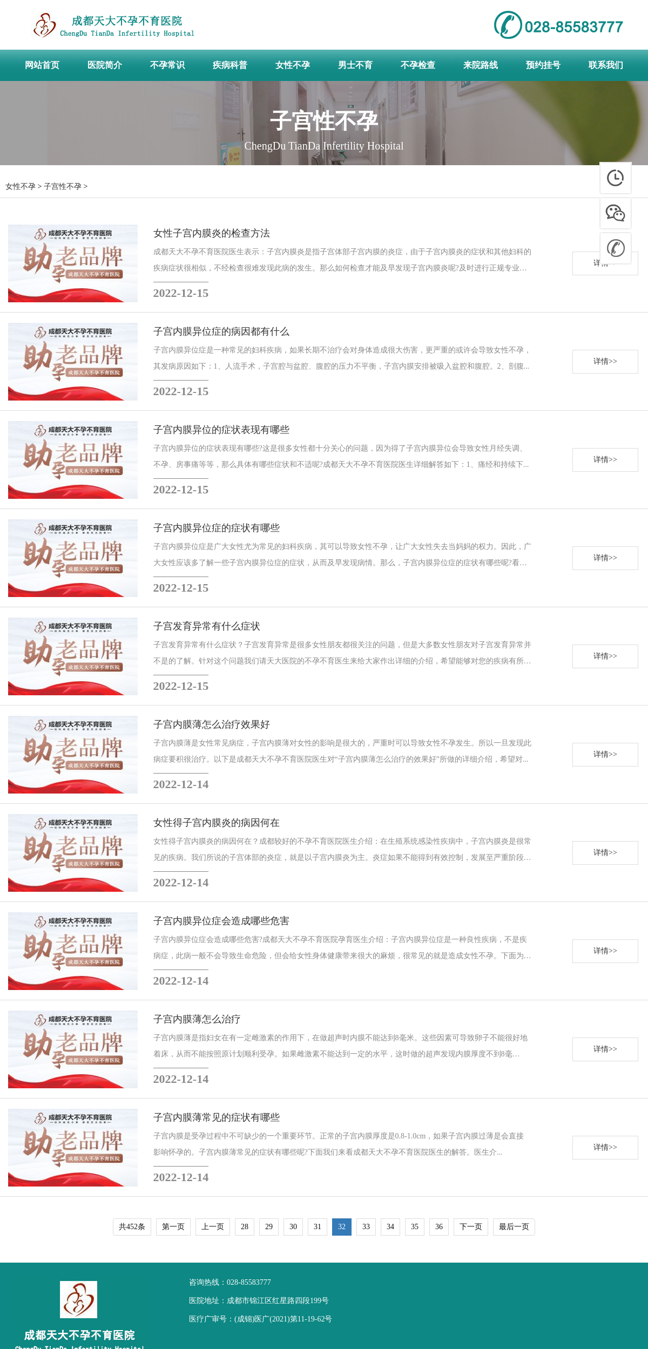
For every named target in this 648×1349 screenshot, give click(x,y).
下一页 (471, 1227)
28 (244, 1227)
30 (293, 1227)
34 (390, 1227)
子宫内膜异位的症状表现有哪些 (221, 429)
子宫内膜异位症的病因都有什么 (221, 331)
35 (414, 1227)
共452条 (132, 1227)
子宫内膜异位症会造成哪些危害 (221, 921)
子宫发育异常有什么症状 (206, 626)
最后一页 (514, 1227)
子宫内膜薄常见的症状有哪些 (216, 1117)
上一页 (212, 1227)
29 (269, 1227)
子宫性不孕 (63, 186)
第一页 (173, 1227)
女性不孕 (20, 186)
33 (366, 1227)
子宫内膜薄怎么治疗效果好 (211, 724)
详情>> (605, 361)
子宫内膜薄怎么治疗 (197, 1019)
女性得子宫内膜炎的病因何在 (216, 822)
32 (342, 1227)
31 (317, 1227)
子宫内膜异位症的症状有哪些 (216, 528)
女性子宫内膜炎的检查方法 (211, 233)
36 (439, 1227)
